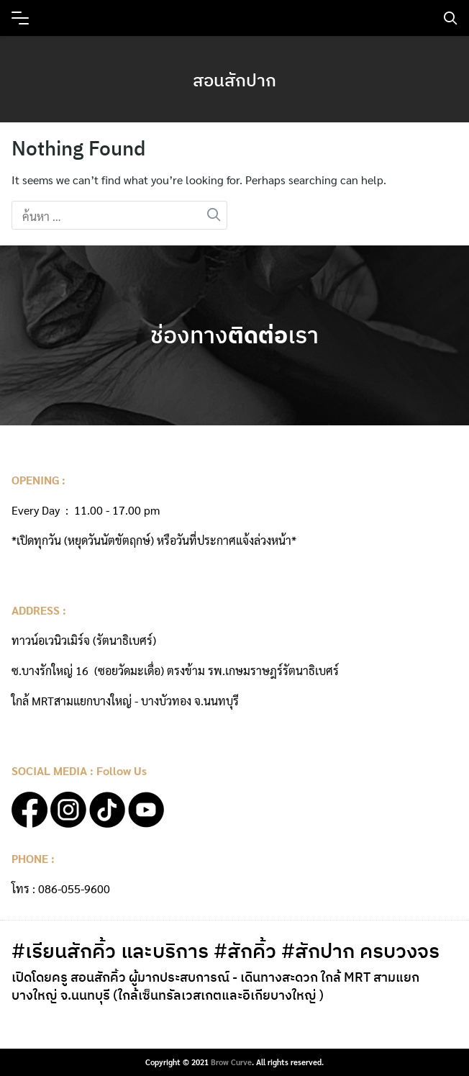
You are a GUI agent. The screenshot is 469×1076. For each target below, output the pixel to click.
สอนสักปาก (234, 79)
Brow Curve (231, 1062)
